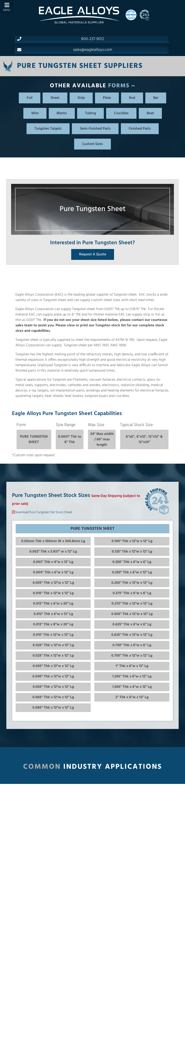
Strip (81, 98)
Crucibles (121, 113)
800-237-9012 (60, 39)
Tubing (90, 113)
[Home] (79, 15)
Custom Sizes (92, 144)
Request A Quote (92, 254)
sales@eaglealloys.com (64, 49)
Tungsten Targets (48, 129)
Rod (132, 98)
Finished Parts (140, 129)
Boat (150, 113)
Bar (155, 98)
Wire (35, 113)
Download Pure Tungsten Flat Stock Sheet (43, 512)
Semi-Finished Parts (95, 129)
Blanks (62, 113)
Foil (29, 98)
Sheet (55, 98)
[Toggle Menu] (7, 7)
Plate (107, 98)
